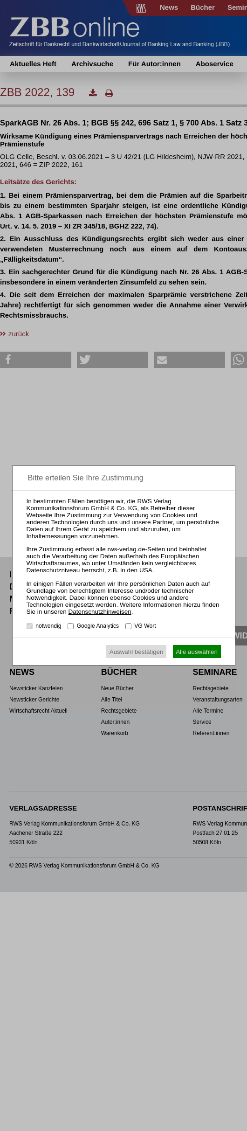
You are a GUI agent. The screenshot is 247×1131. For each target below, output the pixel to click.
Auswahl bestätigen (137, 651)
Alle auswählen (197, 651)
